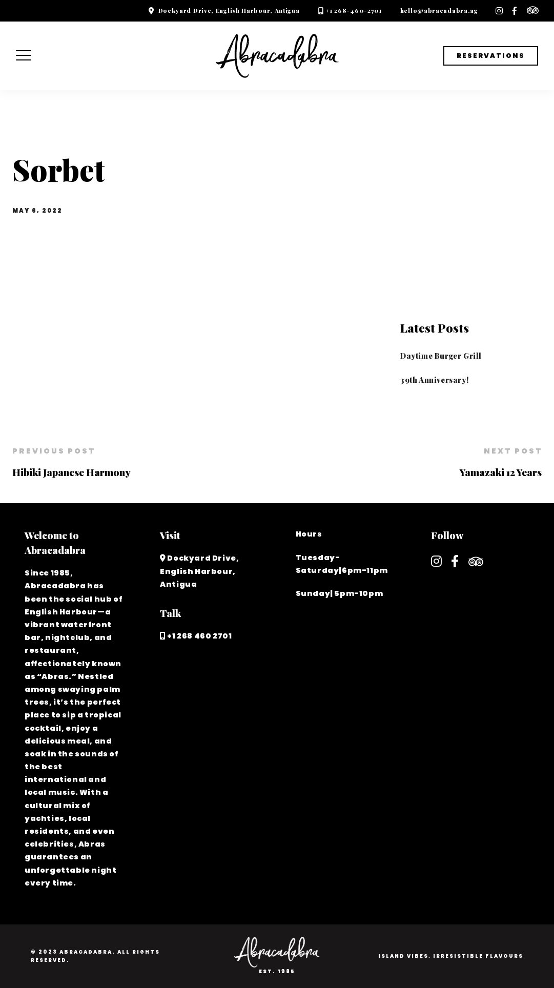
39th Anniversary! (434, 380)
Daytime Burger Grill (441, 356)
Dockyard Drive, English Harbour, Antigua (229, 10)
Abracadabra (85, 952)
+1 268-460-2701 (354, 10)
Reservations (491, 55)
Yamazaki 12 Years (501, 472)
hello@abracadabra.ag (439, 10)
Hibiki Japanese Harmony (71, 472)
